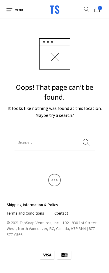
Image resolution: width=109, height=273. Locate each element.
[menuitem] (32, 205)
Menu (19, 10)
